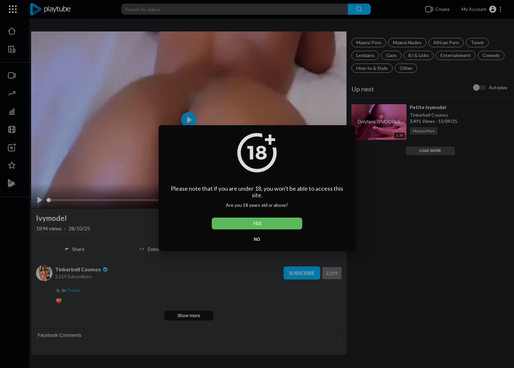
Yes (257, 223)
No (257, 239)
